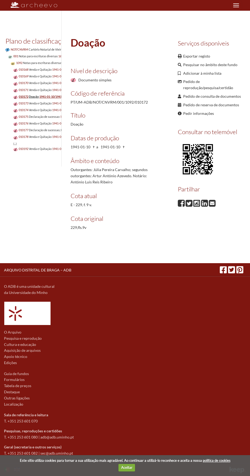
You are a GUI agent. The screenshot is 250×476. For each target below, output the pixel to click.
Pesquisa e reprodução (23, 338)
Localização (13, 404)
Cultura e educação (20, 344)
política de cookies (216, 460)
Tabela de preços (17, 385)
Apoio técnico (15, 356)
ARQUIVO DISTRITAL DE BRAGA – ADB (37, 270)
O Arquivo (12, 332)
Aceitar (126, 467)
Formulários (14, 379)
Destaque (12, 392)
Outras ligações (17, 398)
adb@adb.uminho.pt (57, 437)
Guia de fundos (16, 373)
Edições (10, 362)
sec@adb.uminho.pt (56, 453)
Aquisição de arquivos (22, 350)
